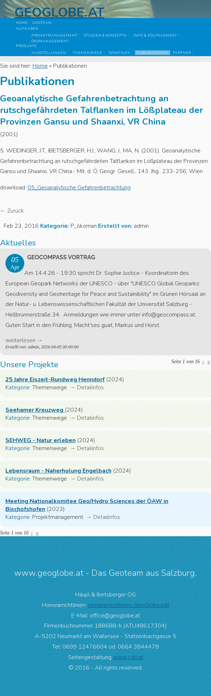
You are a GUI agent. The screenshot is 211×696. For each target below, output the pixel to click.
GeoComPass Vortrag (61, 257)
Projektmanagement (54, 35)
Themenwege (87, 52)
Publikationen (152, 52)
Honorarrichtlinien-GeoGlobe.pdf (128, 605)
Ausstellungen (48, 52)
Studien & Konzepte (105, 35)
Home (22, 22)
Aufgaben (27, 28)
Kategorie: (18, 387)
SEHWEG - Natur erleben (40, 440)
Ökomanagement (49, 41)
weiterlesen (20, 340)
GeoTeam (42, 22)
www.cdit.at (128, 657)
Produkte (26, 45)
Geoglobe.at (59, 12)
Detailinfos (90, 387)
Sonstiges (119, 52)
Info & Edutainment (155, 35)
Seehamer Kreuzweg (35, 410)
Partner (182, 52)
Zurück (15, 211)
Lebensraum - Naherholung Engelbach (58, 471)
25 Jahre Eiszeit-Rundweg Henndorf (55, 379)
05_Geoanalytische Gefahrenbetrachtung (79, 188)
